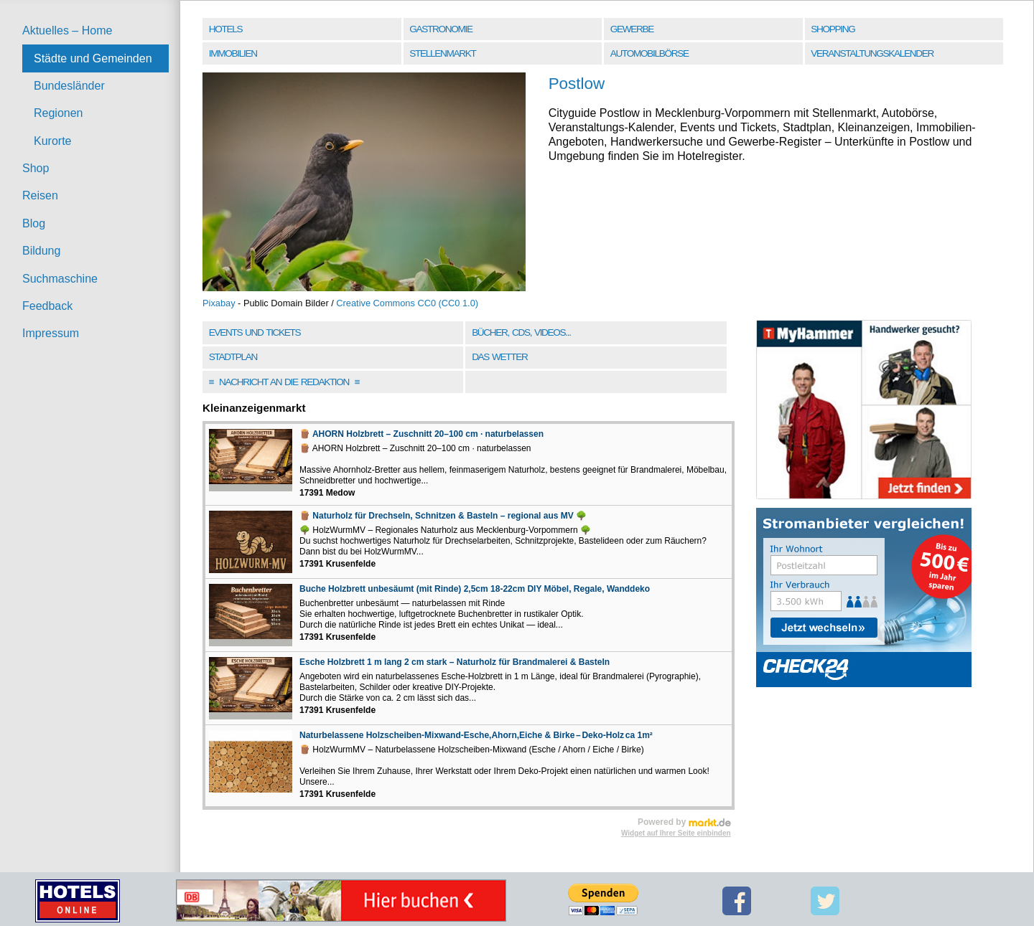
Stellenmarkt (442, 53)
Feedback (47, 306)
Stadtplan (233, 356)
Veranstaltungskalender (872, 53)
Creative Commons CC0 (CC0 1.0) (407, 303)
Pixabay (219, 303)
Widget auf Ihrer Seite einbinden (676, 833)
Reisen (40, 195)
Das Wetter (499, 356)
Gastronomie (440, 29)
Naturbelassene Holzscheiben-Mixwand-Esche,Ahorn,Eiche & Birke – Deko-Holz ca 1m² (476, 735)
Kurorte (52, 141)
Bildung (41, 251)
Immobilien (233, 53)
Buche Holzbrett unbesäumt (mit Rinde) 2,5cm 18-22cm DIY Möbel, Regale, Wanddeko (474, 589)
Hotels (225, 29)
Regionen (58, 113)
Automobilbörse (649, 53)
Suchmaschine (60, 279)
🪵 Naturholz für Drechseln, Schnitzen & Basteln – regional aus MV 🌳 (443, 516)
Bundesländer (69, 86)
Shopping (832, 29)
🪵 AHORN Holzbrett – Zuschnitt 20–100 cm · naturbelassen (421, 434)
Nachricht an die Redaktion (284, 382)
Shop (35, 168)
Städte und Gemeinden (93, 58)
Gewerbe (631, 29)
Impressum (50, 333)
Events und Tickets (255, 332)
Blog (33, 223)
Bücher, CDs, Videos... (521, 332)
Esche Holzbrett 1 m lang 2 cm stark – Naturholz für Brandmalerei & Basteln (454, 662)
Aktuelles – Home (67, 30)
